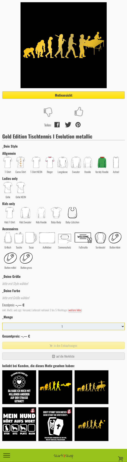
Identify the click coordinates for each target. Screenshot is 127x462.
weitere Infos (75, 310)
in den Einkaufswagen (63, 345)
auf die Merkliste (63, 356)
